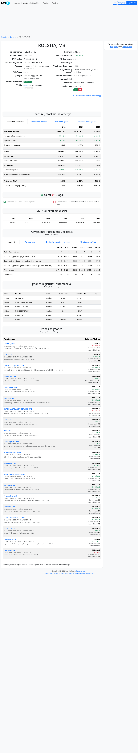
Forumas (16, 3)
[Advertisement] (51, 129)
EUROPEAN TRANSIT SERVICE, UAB (18, 435)
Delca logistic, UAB (11, 468)
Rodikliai (46, 3)
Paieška (55, 3)
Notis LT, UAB (9, 555)
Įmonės (24, 3)
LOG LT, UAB (9, 424)
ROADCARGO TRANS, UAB (14, 500)
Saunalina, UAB (10, 489)
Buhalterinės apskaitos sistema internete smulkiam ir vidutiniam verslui (68, 599)
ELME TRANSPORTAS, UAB (14, 544)
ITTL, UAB (8, 381)
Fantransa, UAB (10, 402)
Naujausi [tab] (11, 268)
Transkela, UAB (10, 533)
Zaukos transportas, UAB (14, 392)
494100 (26, 85)
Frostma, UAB (9, 370)
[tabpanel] (52, 183)
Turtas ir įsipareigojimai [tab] (87, 148)
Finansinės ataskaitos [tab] (15, 148)
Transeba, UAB (10, 565)
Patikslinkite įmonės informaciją (86, 95)
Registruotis (131, 3)
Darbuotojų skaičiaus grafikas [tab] (58, 268)
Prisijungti (122, 3)
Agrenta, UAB (9, 511)
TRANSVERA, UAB (11, 413)
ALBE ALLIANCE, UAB (12, 479)
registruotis (127, 46)
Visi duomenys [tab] (30, 268)
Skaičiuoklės (34, 3)
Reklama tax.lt (81, 597)
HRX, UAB (8, 446)
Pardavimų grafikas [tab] (62, 148)
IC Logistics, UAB (10, 522)
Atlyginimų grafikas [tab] (88, 268)
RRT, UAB (7, 457)
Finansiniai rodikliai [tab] (39, 148)
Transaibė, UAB (10, 576)
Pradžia (4, 37)
